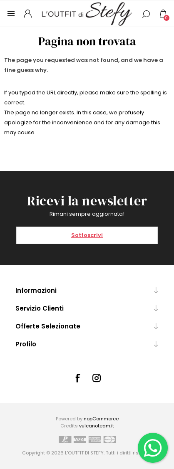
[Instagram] (96, 378)
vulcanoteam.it (96, 425)
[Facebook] (77, 378)
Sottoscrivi (87, 235)
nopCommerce (101, 418)
